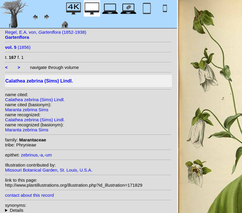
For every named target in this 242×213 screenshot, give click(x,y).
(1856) (18, 47)
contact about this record (29, 195)
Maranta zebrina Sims (26, 109)
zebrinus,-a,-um (36, 154)
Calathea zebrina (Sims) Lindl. (35, 99)
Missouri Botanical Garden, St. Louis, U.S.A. (48, 169)
